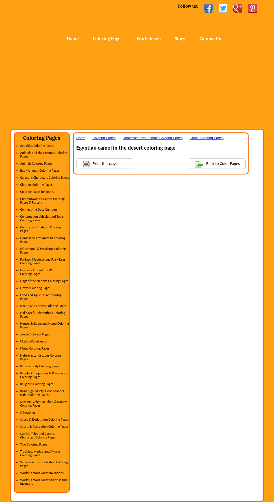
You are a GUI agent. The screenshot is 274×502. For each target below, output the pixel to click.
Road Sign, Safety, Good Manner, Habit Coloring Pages (42, 393)
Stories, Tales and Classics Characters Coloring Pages (38, 435)
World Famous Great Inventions (42, 473)
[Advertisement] (137, 86)
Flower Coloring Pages (35, 288)
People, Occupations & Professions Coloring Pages (44, 375)
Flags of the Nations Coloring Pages (44, 281)
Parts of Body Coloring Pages (40, 366)
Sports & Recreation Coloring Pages (44, 427)
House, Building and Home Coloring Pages (44, 325)
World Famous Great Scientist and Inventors (43, 482)
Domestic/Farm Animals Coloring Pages (43, 240)
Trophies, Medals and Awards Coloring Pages (40, 453)
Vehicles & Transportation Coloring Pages (44, 464)
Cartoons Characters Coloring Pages (44, 178)
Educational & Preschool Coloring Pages (43, 250)
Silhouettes (28, 412)
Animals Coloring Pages (36, 163)
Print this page (97, 163)
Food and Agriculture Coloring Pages (41, 297)
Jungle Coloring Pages (35, 334)
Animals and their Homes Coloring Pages (43, 154)
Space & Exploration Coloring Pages (44, 420)
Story (180, 38)
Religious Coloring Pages (37, 384)
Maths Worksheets (33, 341)
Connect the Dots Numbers (39, 209)
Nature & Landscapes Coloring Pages (41, 357)
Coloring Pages (108, 38)
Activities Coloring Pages (37, 146)
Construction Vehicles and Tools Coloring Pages (42, 218)
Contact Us (210, 38)
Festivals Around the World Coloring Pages (38, 272)
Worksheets (149, 38)
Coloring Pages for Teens (37, 192)
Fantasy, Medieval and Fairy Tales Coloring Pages (43, 261)
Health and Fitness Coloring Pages (43, 306)
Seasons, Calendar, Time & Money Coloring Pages (43, 403)
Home (55, 16)
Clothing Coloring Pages (36, 185)
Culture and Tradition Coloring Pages (41, 229)
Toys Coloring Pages (33, 444)
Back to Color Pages (214, 163)
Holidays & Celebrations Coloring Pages (42, 314)
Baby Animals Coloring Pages (40, 171)
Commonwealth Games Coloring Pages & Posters (42, 200)
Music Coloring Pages (34, 348)
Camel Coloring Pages (206, 138)
